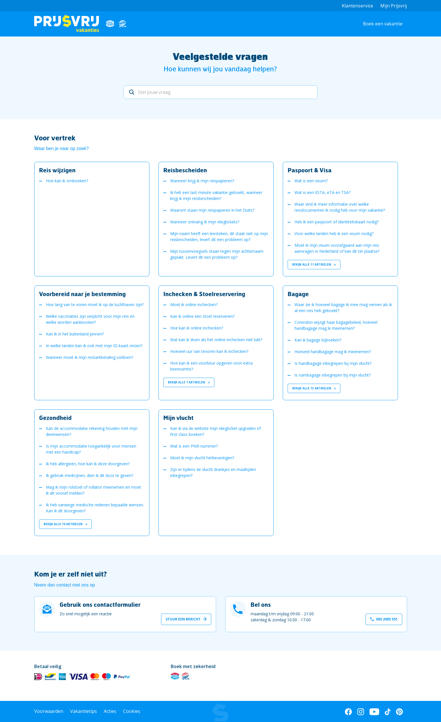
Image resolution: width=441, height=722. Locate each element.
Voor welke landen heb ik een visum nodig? (333, 233)
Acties (110, 711)
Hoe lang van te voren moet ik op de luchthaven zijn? (95, 304)
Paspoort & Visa (310, 170)
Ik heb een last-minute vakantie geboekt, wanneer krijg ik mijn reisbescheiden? (216, 195)
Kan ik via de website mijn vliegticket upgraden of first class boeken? (215, 431)
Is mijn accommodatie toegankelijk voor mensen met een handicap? (91, 449)
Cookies (131, 711)
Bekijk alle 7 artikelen (189, 382)
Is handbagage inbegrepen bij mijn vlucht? (332, 363)
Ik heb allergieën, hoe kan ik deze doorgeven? (88, 463)
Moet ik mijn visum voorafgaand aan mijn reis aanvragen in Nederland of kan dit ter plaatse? (336, 248)
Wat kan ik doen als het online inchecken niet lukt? (216, 339)
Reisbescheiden (185, 170)
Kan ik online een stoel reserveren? (202, 316)
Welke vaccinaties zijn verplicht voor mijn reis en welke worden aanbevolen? (90, 319)
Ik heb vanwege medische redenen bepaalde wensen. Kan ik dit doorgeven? (95, 507)
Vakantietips (83, 711)
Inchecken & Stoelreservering (204, 293)
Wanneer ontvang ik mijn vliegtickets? (204, 222)
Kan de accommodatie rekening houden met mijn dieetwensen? (91, 431)
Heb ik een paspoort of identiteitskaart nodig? (336, 222)
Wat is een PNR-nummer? (194, 446)
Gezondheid (55, 417)
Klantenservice (357, 6)
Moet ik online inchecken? (194, 304)
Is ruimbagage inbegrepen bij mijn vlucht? (332, 375)
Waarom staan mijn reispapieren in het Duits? (212, 210)
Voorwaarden (48, 711)
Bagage (298, 293)
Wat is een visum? (311, 180)
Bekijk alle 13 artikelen (314, 388)
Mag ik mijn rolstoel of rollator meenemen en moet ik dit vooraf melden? (93, 490)
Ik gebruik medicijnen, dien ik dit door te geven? (89, 475)
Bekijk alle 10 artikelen (65, 524)
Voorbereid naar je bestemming (82, 293)
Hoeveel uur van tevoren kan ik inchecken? (209, 351)
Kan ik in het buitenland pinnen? (75, 334)
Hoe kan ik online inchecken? (196, 328)
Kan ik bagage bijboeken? (317, 340)
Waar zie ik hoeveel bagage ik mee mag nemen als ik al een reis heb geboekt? (343, 307)
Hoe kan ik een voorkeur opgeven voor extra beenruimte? (211, 366)
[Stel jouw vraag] (220, 92)
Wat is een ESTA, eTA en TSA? (322, 192)
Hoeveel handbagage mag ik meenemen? (332, 351)
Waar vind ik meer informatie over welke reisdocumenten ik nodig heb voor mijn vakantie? (339, 207)
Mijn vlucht (178, 417)
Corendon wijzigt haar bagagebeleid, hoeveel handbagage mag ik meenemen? (335, 325)
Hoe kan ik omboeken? (67, 180)
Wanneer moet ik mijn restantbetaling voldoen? (89, 357)
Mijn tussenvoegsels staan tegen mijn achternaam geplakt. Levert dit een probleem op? (216, 254)
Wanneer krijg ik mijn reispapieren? (202, 180)
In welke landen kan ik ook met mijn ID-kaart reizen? (94, 345)
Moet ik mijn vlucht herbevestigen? (202, 457)
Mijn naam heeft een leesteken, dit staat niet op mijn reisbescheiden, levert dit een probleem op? (219, 236)
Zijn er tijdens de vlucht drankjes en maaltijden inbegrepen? (213, 472)
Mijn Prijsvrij (393, 6)
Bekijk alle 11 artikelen (314, 264)
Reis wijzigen (57, 170)
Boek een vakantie (383, 24)
